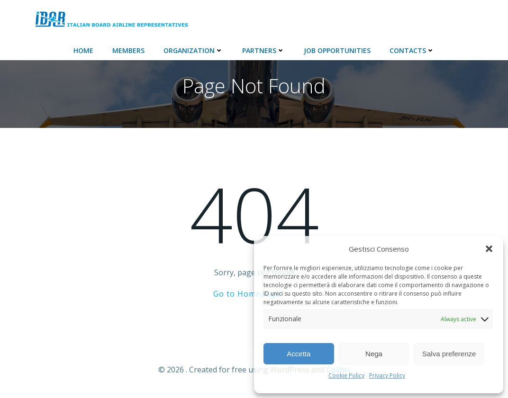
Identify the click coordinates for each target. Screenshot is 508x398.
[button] (489, 248)
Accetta (298, 354)
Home (83, 50)
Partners (263, 50)
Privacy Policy (387, 375)
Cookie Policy (346, 375)
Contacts (412, 50)
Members (128, 50)
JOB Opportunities (337, 50)
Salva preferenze (449, 354)
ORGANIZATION (193, 50)
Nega (373, 354)
